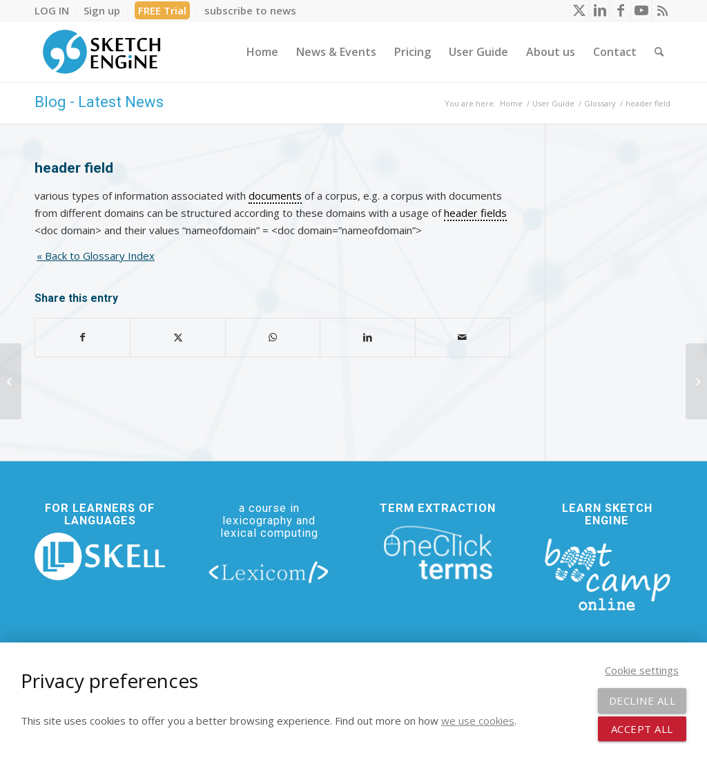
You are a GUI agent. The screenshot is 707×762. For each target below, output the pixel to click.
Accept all (642, 729)
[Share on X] (177, 337)
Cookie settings (642, 670)
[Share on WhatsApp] (273, 337)
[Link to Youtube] (641, 10)
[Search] (659, 51)
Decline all (642, 700)
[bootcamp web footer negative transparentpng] (607, 573)
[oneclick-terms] (438, 553)
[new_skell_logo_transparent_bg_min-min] (100, 556)
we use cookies (477, 720)
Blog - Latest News (99, 102)
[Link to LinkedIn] (600, 10)
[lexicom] (269, 572)
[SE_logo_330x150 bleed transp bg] (101, 51)
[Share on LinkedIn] (367, 337)
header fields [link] (475, 213)
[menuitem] (56, 10)
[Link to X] (579, 10)
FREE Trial (162, 10)
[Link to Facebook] (620, 10)
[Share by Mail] (463, 337)
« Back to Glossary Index (96, 256)
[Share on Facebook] (82, 337)
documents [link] (275, 195)
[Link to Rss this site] (662, 10)
